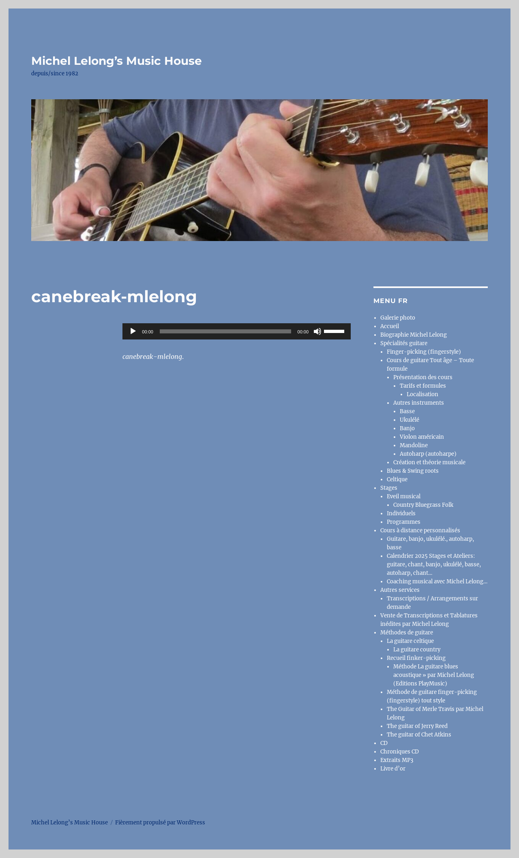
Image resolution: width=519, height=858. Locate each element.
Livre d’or (392, 768)
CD (384, 743)
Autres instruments (418, 402)
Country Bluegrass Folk (423, 505)
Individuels (401, 513)
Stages (388, 487)
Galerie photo (397, 317)
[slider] (225, 331)
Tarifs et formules (423, 385)
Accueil (389, 326)
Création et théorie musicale (429, 462)
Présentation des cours (423, 377)
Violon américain (422, 436)
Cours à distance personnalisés (420, 530)
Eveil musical (403, 496)
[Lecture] (133, 331)
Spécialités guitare (403, 343)
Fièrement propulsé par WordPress (160, 822)
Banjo (407, 428)
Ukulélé (409, 419)
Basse (407, 411)
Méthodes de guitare (406, 632)
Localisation (422, 394)
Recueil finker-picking (416, 658)
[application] (236, 331)
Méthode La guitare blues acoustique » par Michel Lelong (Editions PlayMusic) (433, 675)
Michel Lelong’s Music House (116, 61)
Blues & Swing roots (413, 470)
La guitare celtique (410, 641)
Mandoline (414, 445)
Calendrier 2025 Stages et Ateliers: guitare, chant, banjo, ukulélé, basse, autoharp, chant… (434, 564)
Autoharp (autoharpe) (428, 453)
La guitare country (416, 649)
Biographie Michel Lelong (413, 334)
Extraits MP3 (396, 760)
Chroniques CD (399, 751)
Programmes (403, 522)
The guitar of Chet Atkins (419, 734)
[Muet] (317, 331)
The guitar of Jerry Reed (417, 726)
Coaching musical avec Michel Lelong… (437, 581)
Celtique (397, 479)
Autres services (400, 590)
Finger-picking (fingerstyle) (424, 351)
